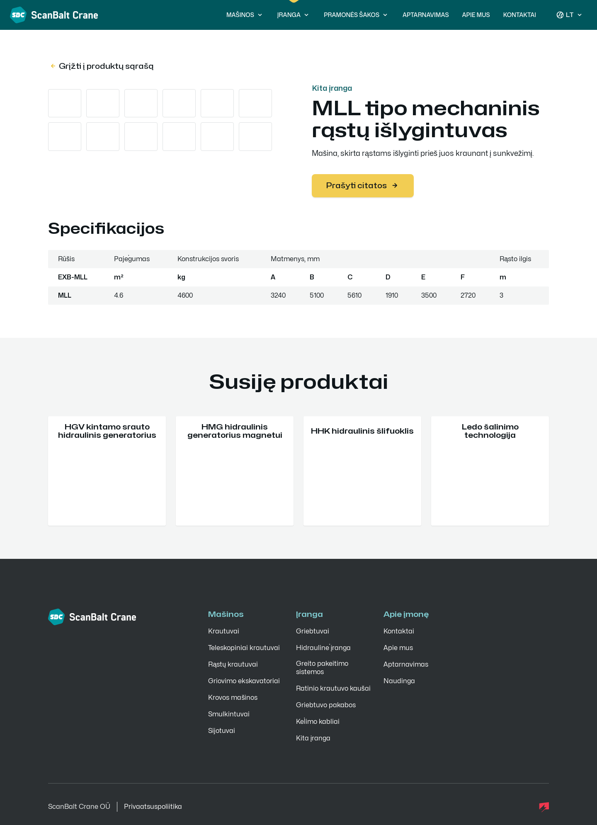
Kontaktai (519, 15)
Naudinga (399, 681)
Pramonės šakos (356, 15)
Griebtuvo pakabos (326, 705)
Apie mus (476, 15)
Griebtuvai (312, 631)
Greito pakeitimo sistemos (322, 667)
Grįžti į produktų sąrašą (101, 66)
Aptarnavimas (426, 15)
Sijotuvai (221, 731)
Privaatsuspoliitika (153, 806)
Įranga (294, 15)
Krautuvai (223, 631)
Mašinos (245, 15)
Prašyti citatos (363, 185)
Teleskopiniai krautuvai (244, 648)
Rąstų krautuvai (233, 664)
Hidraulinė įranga (323, 648)
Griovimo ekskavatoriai (244, 681)
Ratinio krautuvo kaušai (333, 688)
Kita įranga (332, 88)
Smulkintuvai (229, 714)
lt (570, 15)
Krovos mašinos (232, 697)
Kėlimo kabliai (318, 721)
